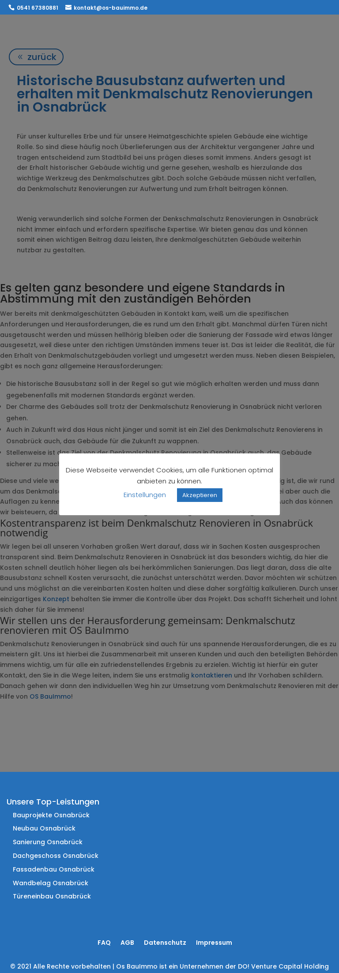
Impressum (214, 942)
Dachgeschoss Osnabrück (55, 855)
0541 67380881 (37, 7)
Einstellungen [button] (145, 494)
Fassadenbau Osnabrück (53, 869)
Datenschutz (165, 942)
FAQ (104, 942)
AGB (127, 942)
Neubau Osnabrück (44, 828)
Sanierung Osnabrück (48, 842)
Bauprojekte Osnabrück (51, 815)
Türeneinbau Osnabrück (52, 896)
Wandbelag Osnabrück (50, 883)
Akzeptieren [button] (199, 495)
